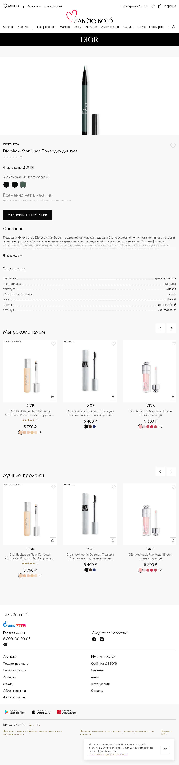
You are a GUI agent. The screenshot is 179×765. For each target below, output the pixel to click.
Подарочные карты (150, 27)
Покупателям (53, 6)
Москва (11, 6)
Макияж (65, 27)
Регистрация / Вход (135, 6)
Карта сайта (34, 725)
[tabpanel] (89, 294)
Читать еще (12, 255)
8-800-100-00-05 (16, 639)
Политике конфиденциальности (108, 754)
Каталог (8, 27)
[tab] (14, 269)
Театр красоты (100, 684)
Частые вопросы (14, 697)
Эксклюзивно (110, 27)
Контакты (97, 690)
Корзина (167, 6)
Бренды (23, 27)
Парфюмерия (46, 27)
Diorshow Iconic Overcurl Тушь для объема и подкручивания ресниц (91, 413)
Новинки (91, 27)
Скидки (128, 27)
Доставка (9, 677)
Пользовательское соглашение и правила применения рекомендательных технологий (117, 732)
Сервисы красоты (14, 670)
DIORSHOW (11, 144)
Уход (78, 27)
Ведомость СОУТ (166, 732)
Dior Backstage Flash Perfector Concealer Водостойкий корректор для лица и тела (30, 413)
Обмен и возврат (14, 690)
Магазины (34, 6)
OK (165, 749)
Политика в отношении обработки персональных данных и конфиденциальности (32, 732)
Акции (95, 677)
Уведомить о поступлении (27, 215)
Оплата (8, 684)
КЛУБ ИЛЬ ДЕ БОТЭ (104, 663)
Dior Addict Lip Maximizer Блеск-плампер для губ (150, 413)
